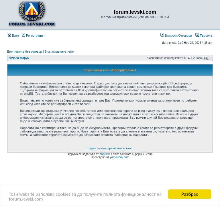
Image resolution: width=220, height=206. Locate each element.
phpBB (104, 154)
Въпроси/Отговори (176, 35)
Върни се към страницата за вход (110, 148)
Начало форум (19, 58)
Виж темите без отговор (24, 51)
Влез (13, 35)
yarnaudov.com (119, 157)
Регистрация (33, 35)
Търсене (203, 35)
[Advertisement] (110, 175)
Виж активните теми (59, 51)
